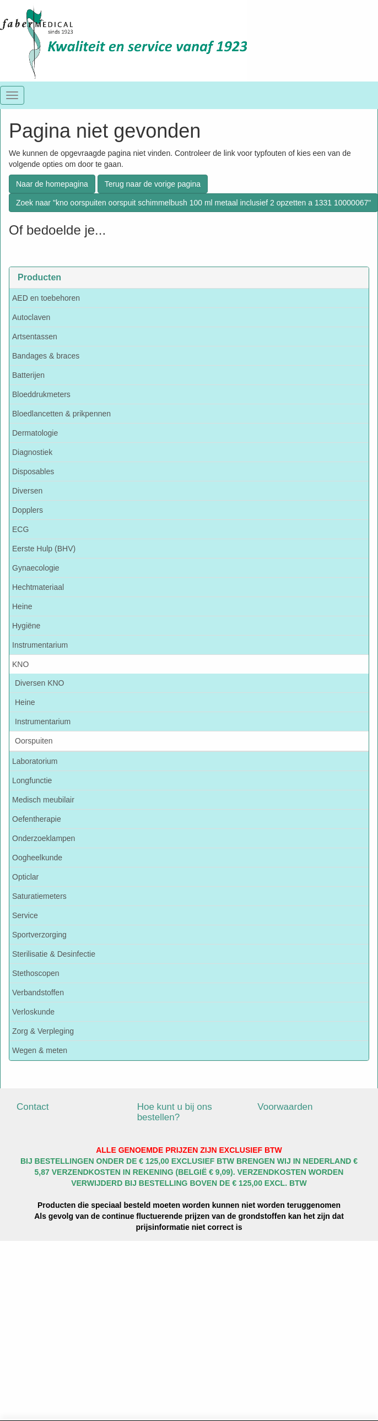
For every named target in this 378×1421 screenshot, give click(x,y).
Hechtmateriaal (38, 587)
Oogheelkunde (37, 857)
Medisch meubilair (43, 799)
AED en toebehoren (46, 298)
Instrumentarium (40, 645)
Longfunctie (32, 780)
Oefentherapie (36, 819)
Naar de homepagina (52, 184)
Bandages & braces (45, 355)
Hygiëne (26, 625)
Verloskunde (33, 1011)
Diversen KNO (39, 683)
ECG (20, 529)
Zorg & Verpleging (43, 1031)
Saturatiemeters (39, 896)
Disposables (33, 471)
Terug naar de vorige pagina (153, 184)
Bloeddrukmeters (41, 394)
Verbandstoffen (38, 992)
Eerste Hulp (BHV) (43, 548)
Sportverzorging (39, 934)
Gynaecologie (36, 567)
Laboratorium (35, 761)
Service (25, 915)
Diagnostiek (32, 452)
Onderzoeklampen (43, 838)
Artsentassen (34, 336)
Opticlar (25, 876)
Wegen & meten (39, 1050)
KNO (20, 664)
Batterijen (28, 375)
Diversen (27, 490)
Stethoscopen (36, 973)
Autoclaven (31, 317)
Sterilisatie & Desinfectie (53, 954)
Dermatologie (35, 433)
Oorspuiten (33, 740)
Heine (22, 606)
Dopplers (27, 510)
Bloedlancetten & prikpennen (61, 413)
